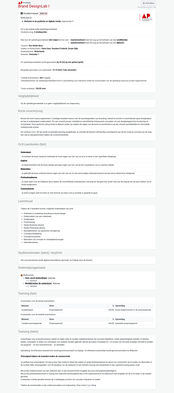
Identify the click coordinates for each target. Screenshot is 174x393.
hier (89, 385)
